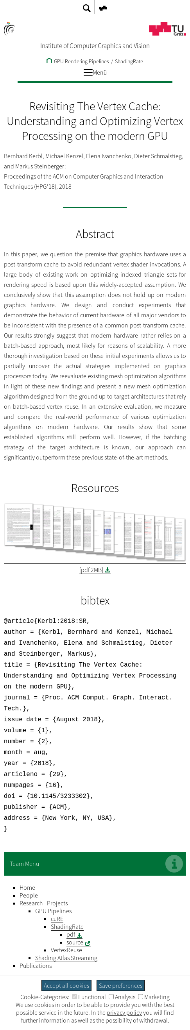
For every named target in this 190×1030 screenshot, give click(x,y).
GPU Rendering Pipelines (78, 61)
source (74, 926)
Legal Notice (42, 968)
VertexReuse (66, 934)
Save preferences (120, 985)
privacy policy (124, 1012)
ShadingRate (129, 61)
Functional (89, 997)
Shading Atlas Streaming (66, 942)
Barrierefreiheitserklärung (131, 968)
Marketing (154, 997)
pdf (70, 919)
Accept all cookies (66, 985)
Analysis (122, 997)
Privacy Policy (78, 968)
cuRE (57, 903)
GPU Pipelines (53, 895)
